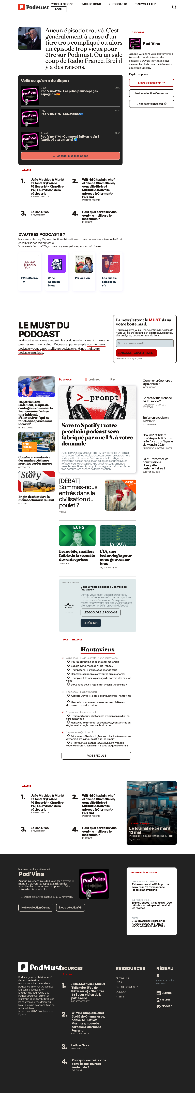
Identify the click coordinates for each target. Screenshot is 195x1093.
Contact (121, 991)
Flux (112, 379)
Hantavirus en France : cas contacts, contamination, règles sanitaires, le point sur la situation (98, 724)
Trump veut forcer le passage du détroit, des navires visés (98, 679)
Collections (62, 4)
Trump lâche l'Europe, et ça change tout (94, 669)
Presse (120, 996)
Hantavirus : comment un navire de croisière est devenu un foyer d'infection (96, 704)
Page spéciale (96, 755)
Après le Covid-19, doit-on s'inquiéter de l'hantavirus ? (98, 697)
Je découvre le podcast (100, 612)
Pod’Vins (151, 43)
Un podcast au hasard (152, 104)
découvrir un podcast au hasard (36, 243)
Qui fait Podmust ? (127, 987)
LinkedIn (164, 993)
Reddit (163, 1000)
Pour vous (65, 379)
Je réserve (91, 623)
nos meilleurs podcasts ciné (61, 348)
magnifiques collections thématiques (57, 239)
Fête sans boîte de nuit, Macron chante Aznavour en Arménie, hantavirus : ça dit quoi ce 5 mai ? (98, 738)
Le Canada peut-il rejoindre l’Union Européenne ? (99, 684)
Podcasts (118, 4)
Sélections (91, 4)
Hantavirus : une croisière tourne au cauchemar (98, 674)
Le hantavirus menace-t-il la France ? (92, 665)
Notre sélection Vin (151, 82)
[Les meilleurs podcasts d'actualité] (152, 813)
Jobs (119, 982)
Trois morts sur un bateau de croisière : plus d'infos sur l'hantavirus (97, 717)
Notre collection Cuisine (151, 93)
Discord (164, 1006)
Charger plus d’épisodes (70, 155)
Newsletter (145, 4)
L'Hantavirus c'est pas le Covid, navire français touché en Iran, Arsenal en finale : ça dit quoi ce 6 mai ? (97, 744)
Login (59, 9)
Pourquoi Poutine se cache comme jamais (95, 661)
